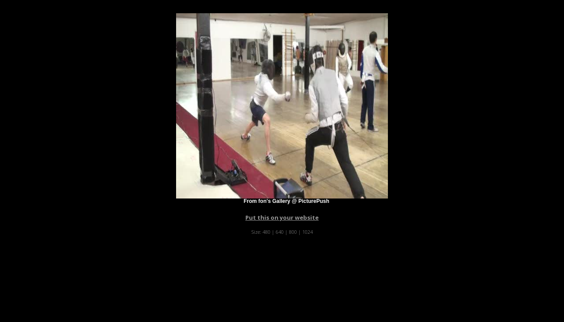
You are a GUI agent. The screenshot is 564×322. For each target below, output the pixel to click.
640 (280, 231)
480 (267, 231)
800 (293, 231)
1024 (307, 231)
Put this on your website (282, 217)
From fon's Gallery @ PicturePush (286, 201)
